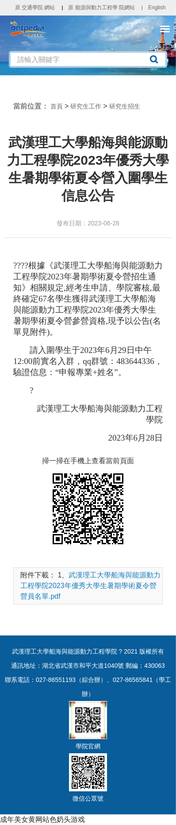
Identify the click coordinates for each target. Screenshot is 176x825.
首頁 (56, 106)
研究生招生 (124, 106)
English (156, 7)
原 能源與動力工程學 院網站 (101, 7)
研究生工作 (85, 106)
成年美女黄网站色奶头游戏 (42, 819)
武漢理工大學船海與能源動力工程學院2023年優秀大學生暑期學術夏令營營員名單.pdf (90, 585)
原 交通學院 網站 (35, 7)
